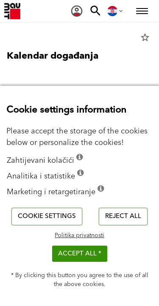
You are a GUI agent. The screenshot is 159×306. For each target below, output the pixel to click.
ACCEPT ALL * (79, 253)
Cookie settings (47, 216)
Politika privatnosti (79, 235)
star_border (145, 37)
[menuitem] (77, 11)
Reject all (123, 216)
